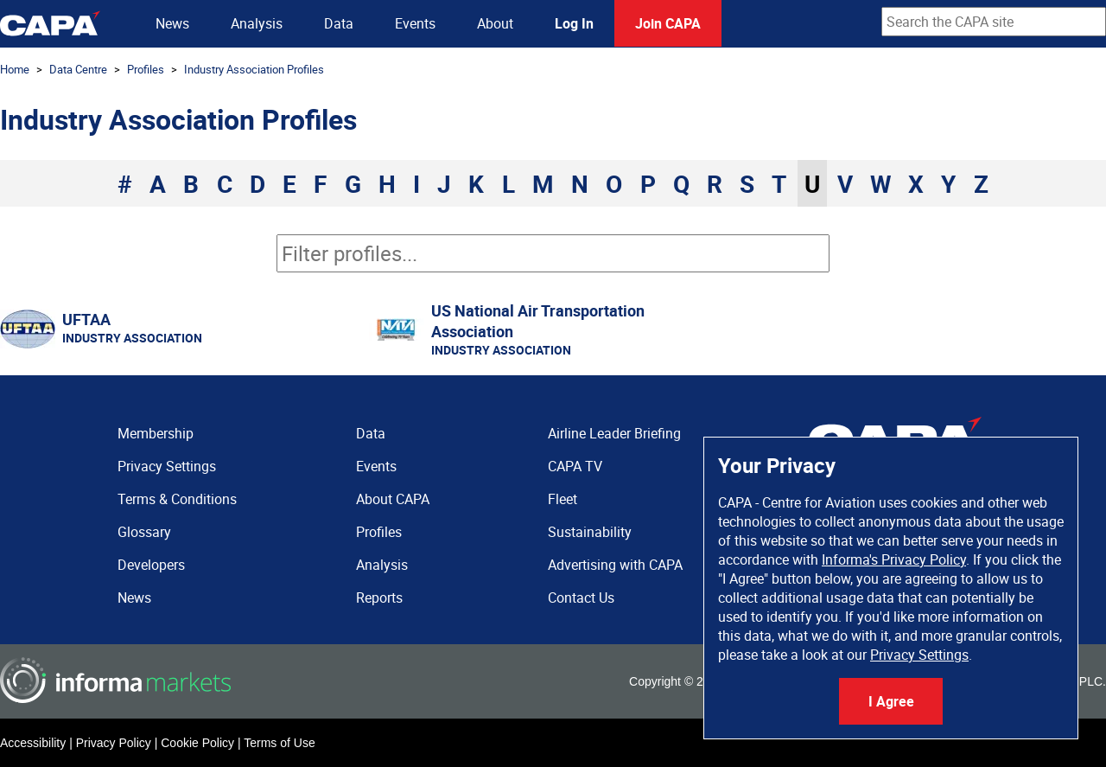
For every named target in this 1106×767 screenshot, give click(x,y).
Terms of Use (279, 743)
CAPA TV (575, 466)
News (172, 23)
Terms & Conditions (177, 498)
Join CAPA (668, 23)
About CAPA (392, 498)
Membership (156, 433)
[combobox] (993, 21)
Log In (574, 23)
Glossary (144, 531)
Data (338, 23)
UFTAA (86, 319)
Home (14, 69)
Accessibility (33, 743)
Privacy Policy (113, 743)
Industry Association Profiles (254, 69)
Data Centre (78, 69)
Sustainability (590, 531)
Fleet (562, 498)
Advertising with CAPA (615, 564)
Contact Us (581, 597)
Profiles (145, 69)
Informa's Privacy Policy (894, 559)
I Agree (891, 701)
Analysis (257, 23)
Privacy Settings (919, 654)
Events (415, 23)
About (495, 23)
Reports (379, 597)
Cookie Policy (197, 743)
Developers (151, 564)
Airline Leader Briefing (614, 433)
